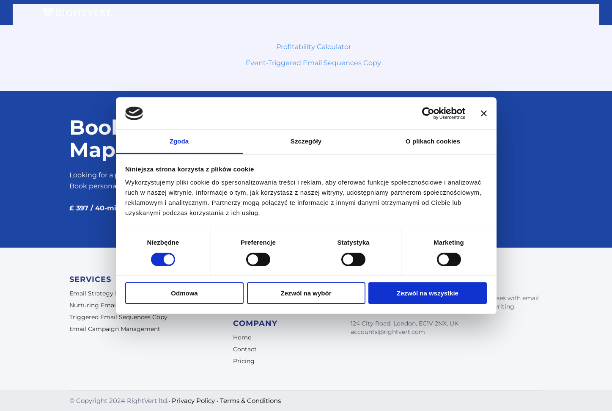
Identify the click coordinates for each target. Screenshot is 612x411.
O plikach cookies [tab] (433, 141)
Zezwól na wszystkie (427, 293)
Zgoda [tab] (179, 141)
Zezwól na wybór (305, 293)
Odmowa (184, 293)
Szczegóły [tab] (306, 141)
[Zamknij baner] (484, 113)
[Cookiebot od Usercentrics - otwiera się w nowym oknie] (428, 113)
